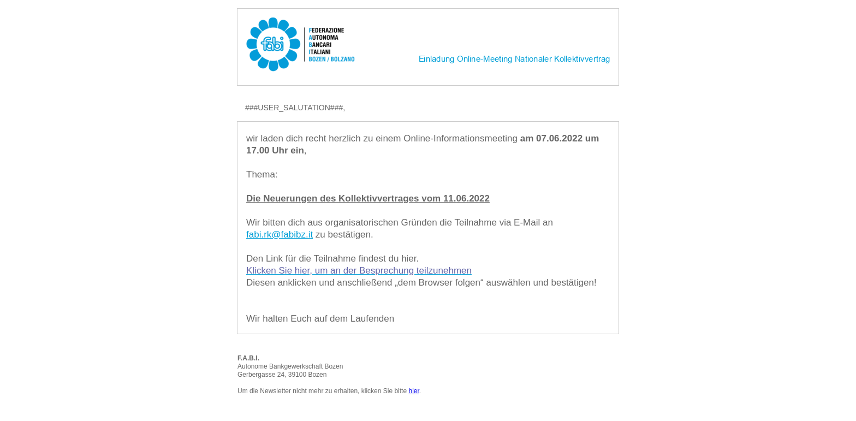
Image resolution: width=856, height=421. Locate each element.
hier (413, 391)
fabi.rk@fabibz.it (279, 234)
